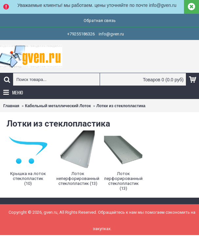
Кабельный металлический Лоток (58, 106)
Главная (11, 106)
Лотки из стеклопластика (120, 106)
